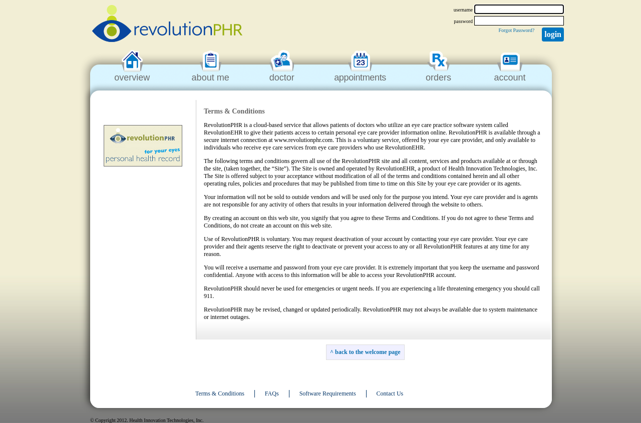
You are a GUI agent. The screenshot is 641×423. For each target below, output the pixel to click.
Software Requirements (327, 393)
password (463, 21)
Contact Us (390, 393)
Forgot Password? (516, 30)
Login (552, 34)
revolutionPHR (167, 25)
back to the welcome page (368, 352)
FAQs (272, 393)
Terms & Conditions (219, 393)
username (463, 9)
